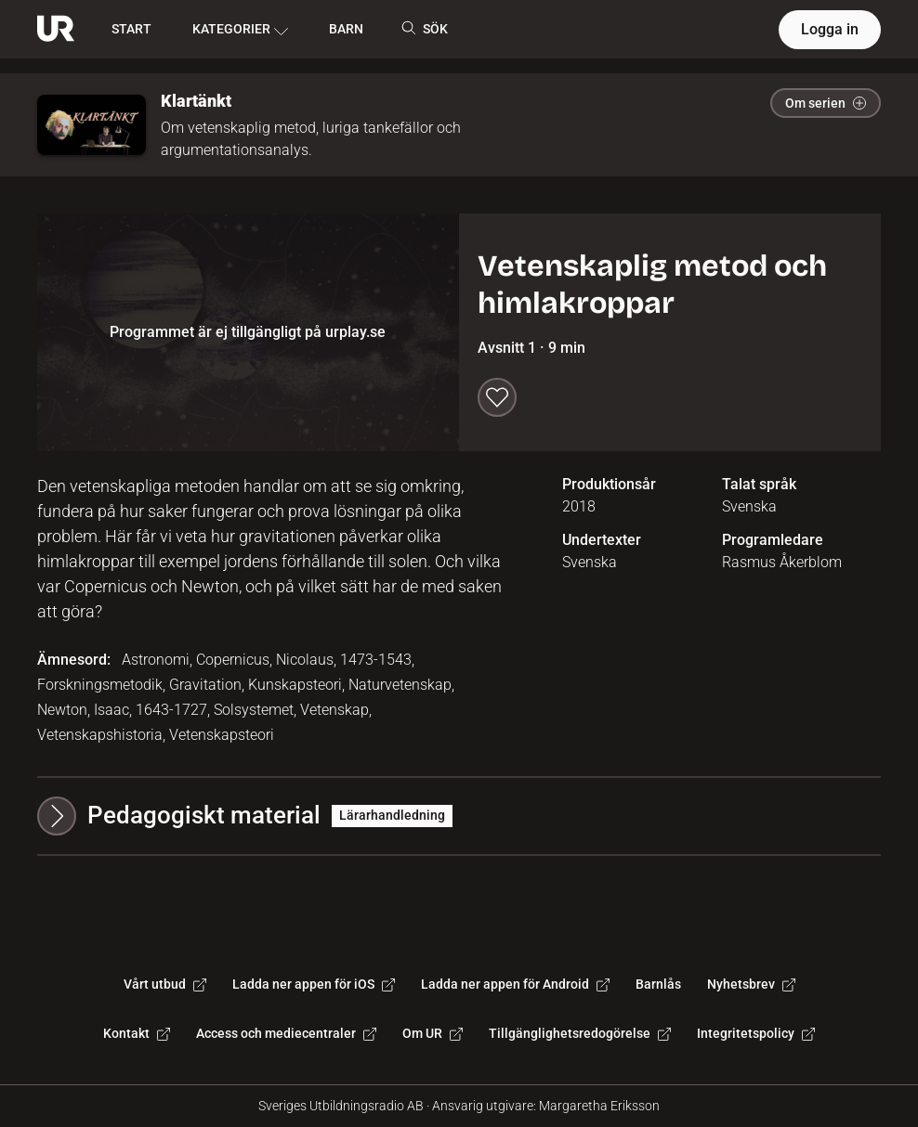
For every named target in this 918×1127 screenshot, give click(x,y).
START (131, 28)
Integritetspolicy (756, 1033)
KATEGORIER (240, 29)
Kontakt (136, 1033)
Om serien (825, 103)
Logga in (830, 29)
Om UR (432, 1033)
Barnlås (658, 984)
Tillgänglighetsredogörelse (580, 1033)
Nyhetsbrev (751, 984)
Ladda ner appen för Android (515, 984)
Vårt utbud (165, 984)
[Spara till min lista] (497, 397)
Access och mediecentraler (286, 1033)
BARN (346, 28)
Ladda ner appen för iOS (313, 984)
